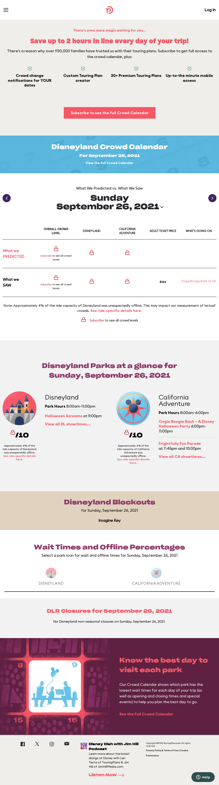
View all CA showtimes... (182, 456)
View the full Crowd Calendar (109, 163)
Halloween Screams (63, 415)
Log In (210, 9)
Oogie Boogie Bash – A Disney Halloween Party (186, 424)
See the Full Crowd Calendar (146, 714)
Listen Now (108, 775)
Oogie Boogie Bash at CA (198, 281)
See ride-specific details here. (116, 310)
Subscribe (46, 255)
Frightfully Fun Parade (180, 443)
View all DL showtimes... (68, 424)
